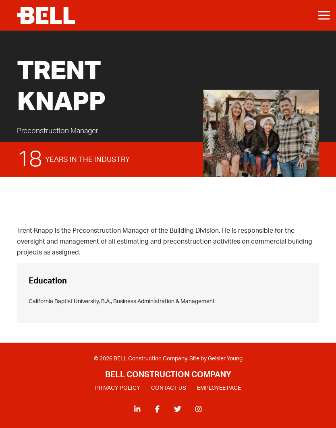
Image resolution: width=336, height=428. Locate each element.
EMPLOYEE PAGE (219, 388)
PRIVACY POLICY (117, 388)
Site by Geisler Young (216, 359)
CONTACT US (168, 388)
